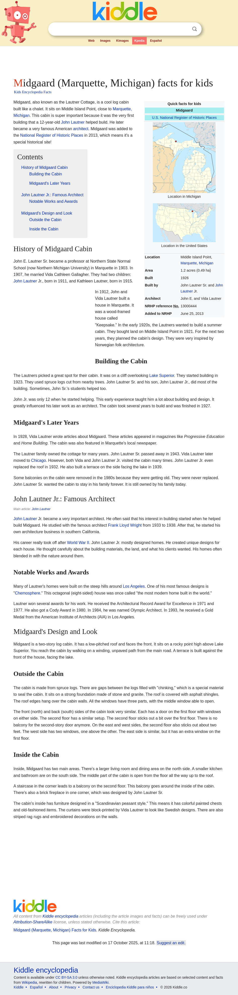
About (53, 987)
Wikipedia (29, 982)
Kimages (122, 40)
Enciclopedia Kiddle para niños (130, 987)
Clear (184, 29)
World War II (78, 542)
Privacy (70, 987)
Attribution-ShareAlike (33, 922)
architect (80, 129)
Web (91, 40)
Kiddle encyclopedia (60, 916)
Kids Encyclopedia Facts (33, 92)
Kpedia (139, 40)
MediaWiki (100, 982)
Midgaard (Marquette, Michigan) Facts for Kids (55, 930)
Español (156, 40)
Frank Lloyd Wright (125, 525)
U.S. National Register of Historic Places (184, 118)
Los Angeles (134, 586)
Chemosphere (27, 593)
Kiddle (19, 987)
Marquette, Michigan (197, 263)
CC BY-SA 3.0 (66, 977)
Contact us (91, 987)
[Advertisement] (119, 60)
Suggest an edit (170, 943)
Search (194, 29)
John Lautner (72, 122)
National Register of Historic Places (51, 135)
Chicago (38, 460)
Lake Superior (161, 375)
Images (105, 40)
